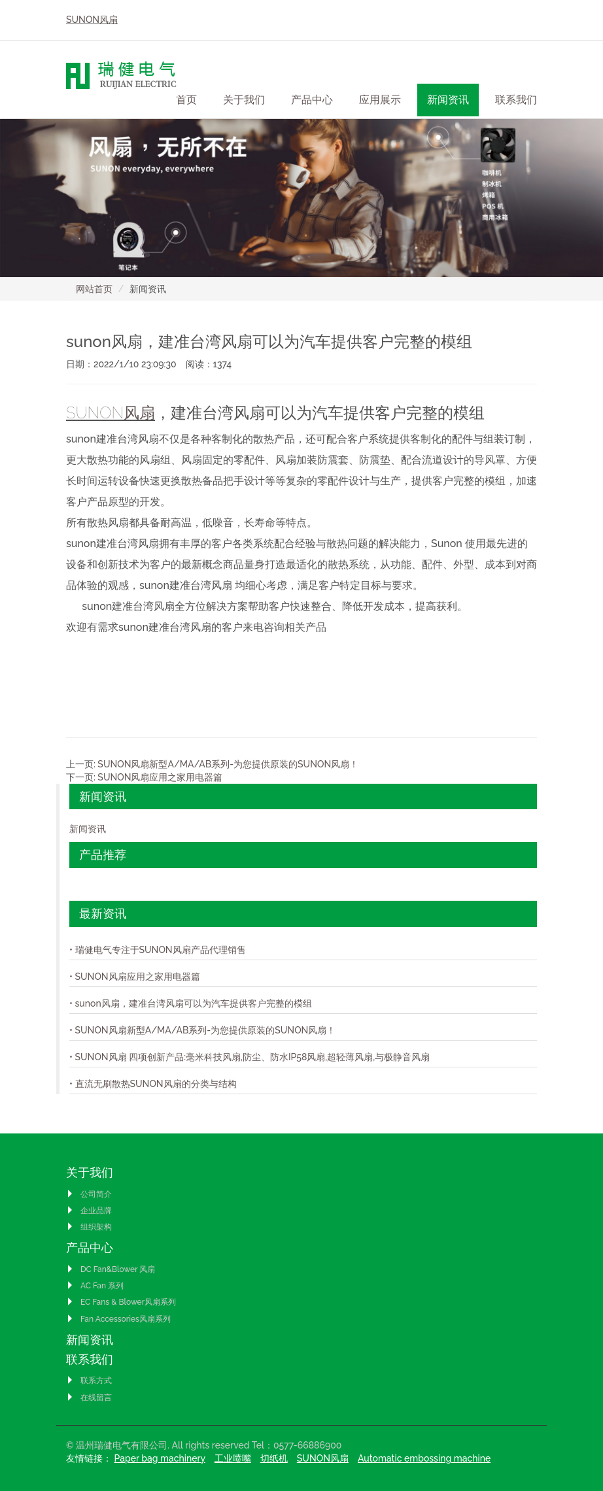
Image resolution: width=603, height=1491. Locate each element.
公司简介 (89, 1194)
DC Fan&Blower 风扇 (110, 1269)
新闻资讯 (448, 99)
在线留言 (89, 1397)
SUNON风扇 (92, 19)
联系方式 (89, 1380)
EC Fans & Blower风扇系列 (121, 1302)
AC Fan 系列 (95, 1285)
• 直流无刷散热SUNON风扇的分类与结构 (153, 1084)
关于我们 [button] (244, 99)
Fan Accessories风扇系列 (118, 1319)
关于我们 (89, 1172)
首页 (186, 99)
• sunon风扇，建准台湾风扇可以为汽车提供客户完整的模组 (190, 1003)
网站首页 (94, 289)
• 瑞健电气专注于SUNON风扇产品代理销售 (157, 950)
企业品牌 (89, 1210)
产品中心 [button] (312, 99)
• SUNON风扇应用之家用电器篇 (134, 976)
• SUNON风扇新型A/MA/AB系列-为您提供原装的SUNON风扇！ (202, 1030)
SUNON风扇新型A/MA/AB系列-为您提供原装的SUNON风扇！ (227, 764)
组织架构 (89, 1226)
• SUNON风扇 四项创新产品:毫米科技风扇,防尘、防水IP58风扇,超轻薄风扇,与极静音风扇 (249, 1057)
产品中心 (89, 1247)
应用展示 (380, 99)
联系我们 (89, 1359)
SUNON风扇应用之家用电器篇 (159, 777)
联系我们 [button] (516, 99)
